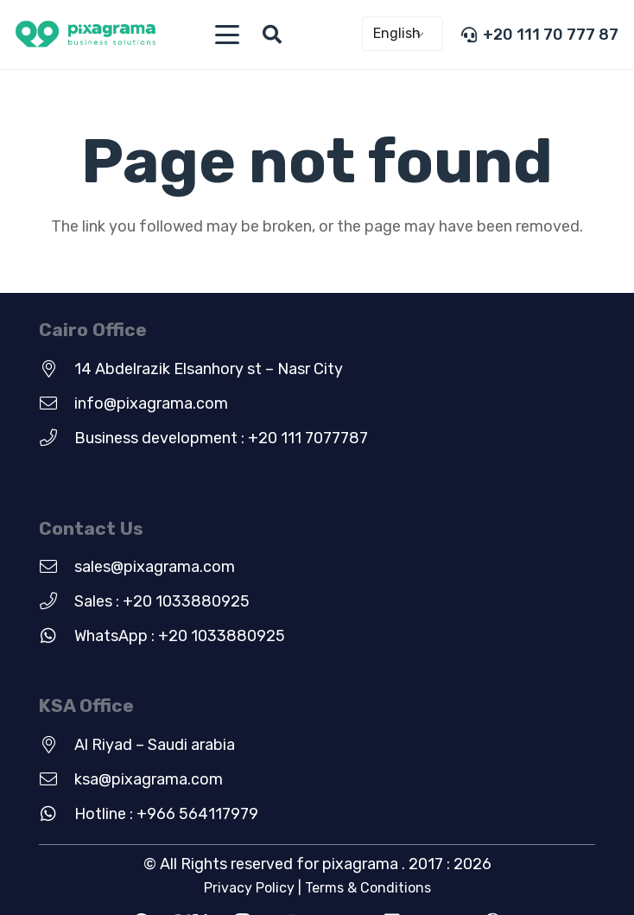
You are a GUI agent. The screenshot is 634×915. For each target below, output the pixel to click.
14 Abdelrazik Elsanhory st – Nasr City (208, 368)
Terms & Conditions (368, 888)
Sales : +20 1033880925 (162, 601)
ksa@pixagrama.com (148, 779)
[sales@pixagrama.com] (56, 566)
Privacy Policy (249, 888)
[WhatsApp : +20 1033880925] (56, 636)
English (397, 33)
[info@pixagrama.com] (56, 403)
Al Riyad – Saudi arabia (154, 744)
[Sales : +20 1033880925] (56, 601)
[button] (226, 34)
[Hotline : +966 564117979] (56, 814)
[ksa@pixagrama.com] (56, 779)
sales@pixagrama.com (154, 566)
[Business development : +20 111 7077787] (56, 438)
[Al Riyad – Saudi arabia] (56, 744)
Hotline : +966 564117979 (166, 813)
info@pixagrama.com (151, 403)
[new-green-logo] (85, 35)
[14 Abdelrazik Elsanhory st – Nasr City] (56, 369)
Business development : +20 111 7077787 (221, 438)
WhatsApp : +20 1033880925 (179, 635)
